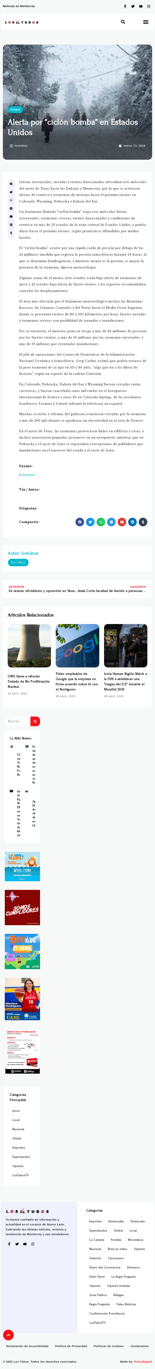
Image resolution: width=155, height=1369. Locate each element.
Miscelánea (135, 1240)
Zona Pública (98, 1295)
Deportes (18, 1147)
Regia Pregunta (99, 1304)
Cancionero (116, 1258)
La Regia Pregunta (124, 1276)
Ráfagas (118, 1295)
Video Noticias (126, 1304)
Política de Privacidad (71, 1346)
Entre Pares (97, 1276)
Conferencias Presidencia (107, 1313)
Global (15, 109)
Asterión (95, 1258)
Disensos (133, 1267)
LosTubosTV (20, 1175)
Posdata (116, 1240)
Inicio (16, 1111)
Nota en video (117, 1249)
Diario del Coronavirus (105, 1267)
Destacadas (116, 1221)
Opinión (18, 1166)
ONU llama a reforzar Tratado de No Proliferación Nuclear (29, 682)
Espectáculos (21, 1157)
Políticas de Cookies (109, 1346)
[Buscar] (35, 721)
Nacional (18, 1129)
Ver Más (18, 562)
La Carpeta (96, 1240)
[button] (123, 22)
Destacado (138, 1221)
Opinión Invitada (118, 1286)
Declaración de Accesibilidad (27, 1346)
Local (16, 1120)
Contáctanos (139, 1346)
